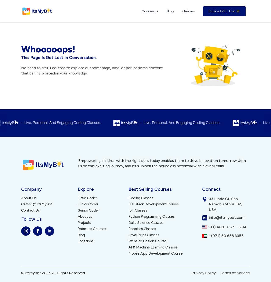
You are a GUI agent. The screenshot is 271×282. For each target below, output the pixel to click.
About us (85, 216)
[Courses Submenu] (159, 11)
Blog (170, 11)
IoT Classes (138, 210)
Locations (86, 241)
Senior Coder (88, 210)
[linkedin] (49, 231)
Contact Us (30, 210)
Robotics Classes (142, 229)
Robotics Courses (92, 229)
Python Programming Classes (152, 216)
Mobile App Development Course (156, 253)
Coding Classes (141, 198)
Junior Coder (88, 204)
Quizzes (188, 11)
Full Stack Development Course (154, 204)
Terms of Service (235, 273)
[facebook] (37, 231)
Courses (148, 11)
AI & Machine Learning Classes (153, 247)
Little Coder (87, 198)
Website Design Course (147, 241)
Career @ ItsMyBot (37, 204)
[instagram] (25, 231)
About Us (29, 198)
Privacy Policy (204, 273)
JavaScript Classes (144, 235)
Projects (84, 222)
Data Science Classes (146, 222)
